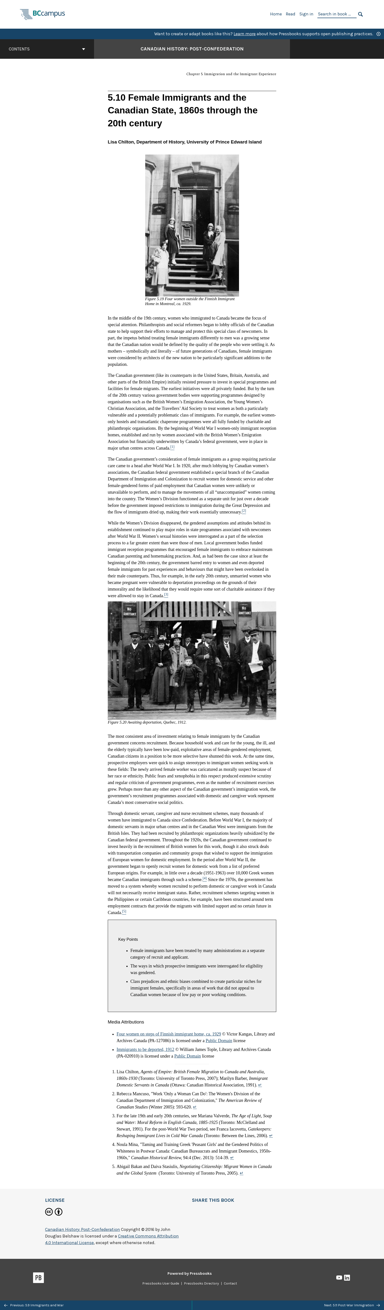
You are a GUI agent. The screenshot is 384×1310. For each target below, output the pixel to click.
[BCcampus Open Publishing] (43, 14)
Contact (230, 1283)
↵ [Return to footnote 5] (241, 1173)
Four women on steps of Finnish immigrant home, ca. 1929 (169, 1034)
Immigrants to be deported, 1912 (145, 1049)
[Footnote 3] (166, 595)
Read (290, 14)
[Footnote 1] (172, 448)
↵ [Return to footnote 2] (195, 1107)
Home (276, 14)
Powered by (190, 1273)
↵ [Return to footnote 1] (260, 1085)
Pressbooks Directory (201, 1283)
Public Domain (219, 1040)
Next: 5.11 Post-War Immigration (352, 1305)
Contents (47, 49)
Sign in (306, 14)
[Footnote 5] (124, 912)
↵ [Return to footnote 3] (271, 1135)
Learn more (245, 33)
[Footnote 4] (205, 879)
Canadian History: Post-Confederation (82, 1229)
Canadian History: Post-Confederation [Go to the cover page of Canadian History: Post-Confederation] (192, 49)
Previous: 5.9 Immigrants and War (34, 1305)
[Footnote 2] (244, 512)
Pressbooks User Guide (160, 1283)
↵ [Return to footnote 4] (232, 1157)
